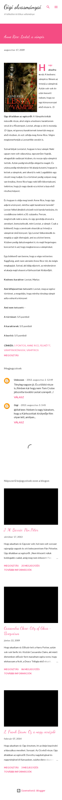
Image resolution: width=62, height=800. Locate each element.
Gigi (16, 405)
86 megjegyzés (30, 669)
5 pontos (20, 345)
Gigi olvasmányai (22, 6)
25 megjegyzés (30, 565)
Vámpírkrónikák (14, 350)
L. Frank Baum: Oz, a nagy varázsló (29, 731)
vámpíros (32, 350)
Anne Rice (33, 345)
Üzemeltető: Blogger (31, 790)
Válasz (19, 397)
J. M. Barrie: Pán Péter (21, 530)
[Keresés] (48, 6)
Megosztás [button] (11, 355)
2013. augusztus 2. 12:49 (40, 379)
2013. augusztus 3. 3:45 (33, 405)
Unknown (19, 379)
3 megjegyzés (29, 767)
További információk (18, 569)
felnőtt (45, 345)
